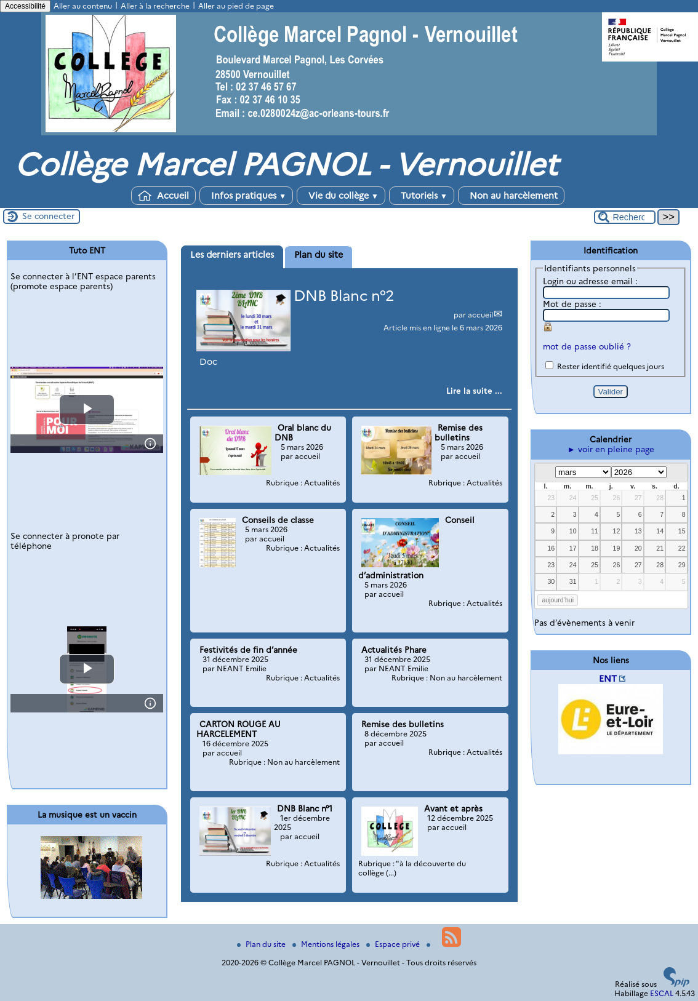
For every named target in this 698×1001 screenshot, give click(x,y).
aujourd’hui (558, 600)
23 (551, 497)
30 (551, 581)
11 (594, 531)
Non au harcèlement (511, 195)
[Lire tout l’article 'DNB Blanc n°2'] (474, 391)
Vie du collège (341, 195)
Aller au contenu (83, 5)
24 (573, 497)
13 (638, 531)
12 (616, 531)
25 (594, 497)
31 (573, 581)
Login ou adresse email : (590, 281)
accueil (480, 314)
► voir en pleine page (611, 449)
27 (638, 497)
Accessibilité (25, 6)
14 (660, 531)
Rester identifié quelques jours (610, 366)
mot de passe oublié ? (587, 346)
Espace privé (394, 944)
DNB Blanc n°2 (344, 296)
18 (594, 548)
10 (573, 531)
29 (682, 564)
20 (638, 548)
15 (682, 531)
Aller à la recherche (155, 5)
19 (616, 548)
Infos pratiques (246, 195)
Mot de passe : (572, 304)
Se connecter (48, 216)
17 (573, 548)
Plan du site (262, 944)
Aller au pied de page (236, 5)
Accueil (163, 195)
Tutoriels (421, 195)
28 (660, 497)
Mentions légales (326, 944)
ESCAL (661, 993)
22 (682, 548)
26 (616, 497)
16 (551, 548)
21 (660, 548)
